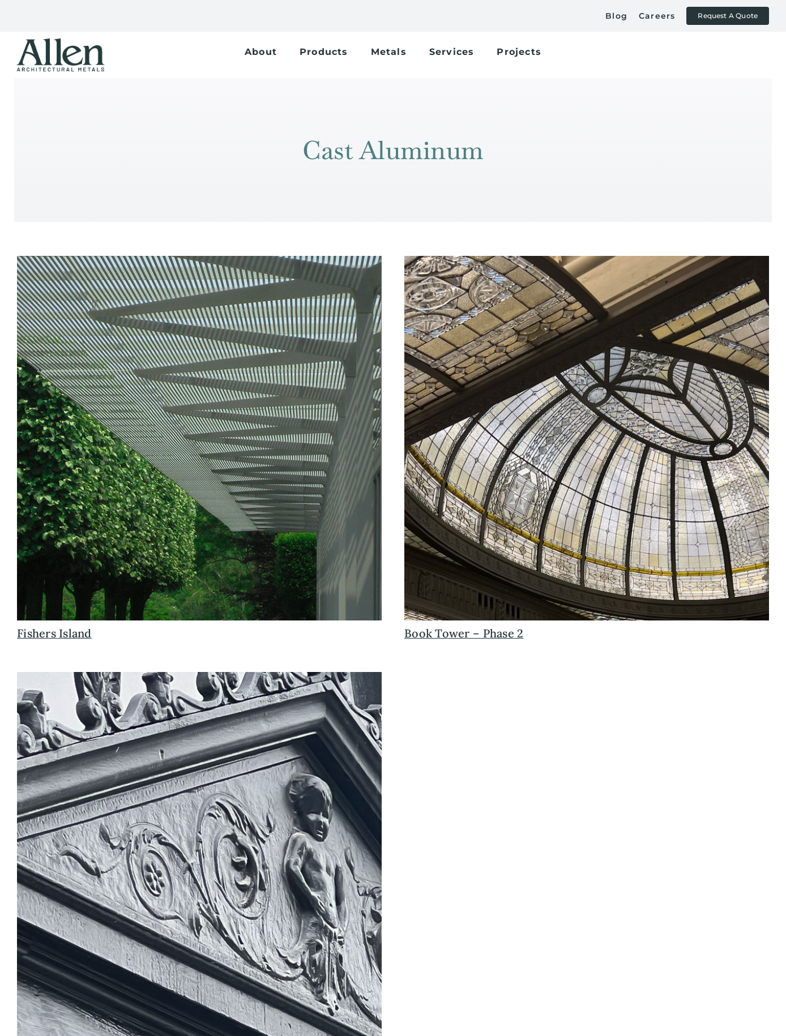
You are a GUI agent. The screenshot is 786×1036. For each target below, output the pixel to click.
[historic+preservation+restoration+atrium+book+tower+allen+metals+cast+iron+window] (586, 261)
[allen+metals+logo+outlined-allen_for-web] (60, 42)
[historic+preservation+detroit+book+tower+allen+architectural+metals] (199, 677)
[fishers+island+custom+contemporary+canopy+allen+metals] (199, 261)
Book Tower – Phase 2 (463, 633)
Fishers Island (54, 633)
